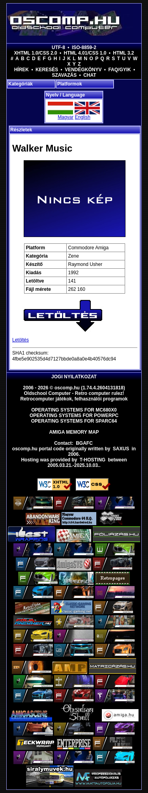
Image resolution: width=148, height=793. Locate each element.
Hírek (21, 69)
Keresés (47, 69)
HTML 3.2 (123, 53)
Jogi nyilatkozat (74, 376)
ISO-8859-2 (84, 47)
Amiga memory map (74, 432)
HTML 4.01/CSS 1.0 (85, 53)
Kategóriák (20, 84)
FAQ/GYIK (119, 69)
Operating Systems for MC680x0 (74, 410)
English (82, 117)
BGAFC (84, 443)
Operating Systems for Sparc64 (74, 421)
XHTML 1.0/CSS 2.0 (35, 53)
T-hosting (92, 460)
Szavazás (64, 75)
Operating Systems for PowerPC (74, 415)
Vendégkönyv (83, 69)
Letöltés (20, 340)
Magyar (65, 117)
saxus (121, 449)
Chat (89, 75)
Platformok (69, 84)
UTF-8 (58, 47)
